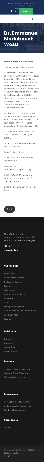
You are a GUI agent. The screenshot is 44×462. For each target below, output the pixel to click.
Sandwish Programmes (14, 410)
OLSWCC (8, 427)
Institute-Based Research (16, 373)
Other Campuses (14, 3)
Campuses (9, 343)
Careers (8, 339)
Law (6, 302)
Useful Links (12, 6)
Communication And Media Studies (20, 310)
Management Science (14, 306)
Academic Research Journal (17, 369)
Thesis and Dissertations (15, 377)
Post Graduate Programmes (17, 402)
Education (8, 286)
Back (9, 209)
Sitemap (26, 8)
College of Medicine (13, 282)
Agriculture (9, 273)
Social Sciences (11, 315)
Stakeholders (29, 3)
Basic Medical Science (14, 277)
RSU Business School (26, 6)
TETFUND (18, 8)
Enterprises (9, 347)
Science (7, 319)
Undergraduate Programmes (17, 406)
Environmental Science (14, 294)
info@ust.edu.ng (11, 250)
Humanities (9, 298)
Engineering (9, 290)
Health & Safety (11, 351)
